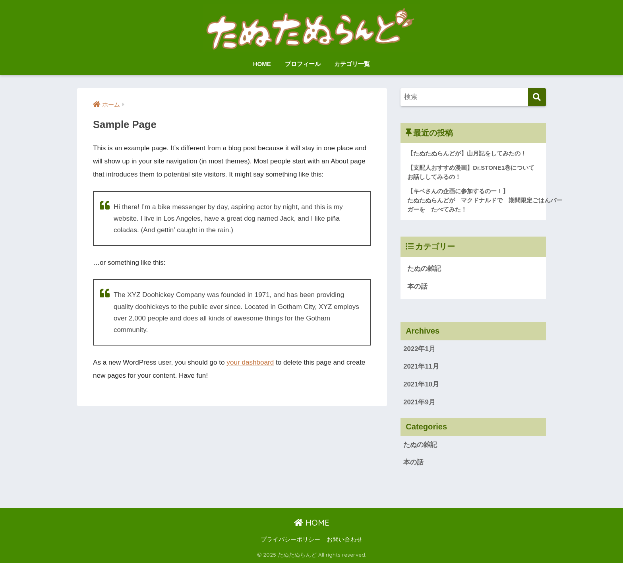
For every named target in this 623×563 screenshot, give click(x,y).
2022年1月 (419, 349)
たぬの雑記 (424, 268)
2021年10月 (421, 384)
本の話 (417, 286)
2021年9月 (419, 402)
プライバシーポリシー (290, 539)
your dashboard (250, 362)
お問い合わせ (344, 539)
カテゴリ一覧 (352, 63)
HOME (262, 63)
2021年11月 (421, 366)
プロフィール (303, 63)
